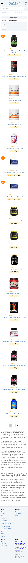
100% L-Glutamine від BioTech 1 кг (14, 269)
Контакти (17, 515)
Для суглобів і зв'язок (6, 528)
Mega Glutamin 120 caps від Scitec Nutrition (14, 172)
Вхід (2, 541)
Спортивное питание (7, 12)
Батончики (3, 530)
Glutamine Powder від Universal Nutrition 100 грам (14, 317)
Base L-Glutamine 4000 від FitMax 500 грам (14, 413)
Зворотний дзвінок (5, 547)
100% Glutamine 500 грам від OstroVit (14, 100)
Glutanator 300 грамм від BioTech (14, 245)
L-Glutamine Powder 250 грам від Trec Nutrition (14, 341)
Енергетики (4, 535)
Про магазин (18, 517)
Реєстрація (3, 543)
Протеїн (3, 511)
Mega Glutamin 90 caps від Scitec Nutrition (14, 196)
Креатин (3, 515)
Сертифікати (18, 513)
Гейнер (3, 513)
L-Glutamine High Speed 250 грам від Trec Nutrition (14, 389)
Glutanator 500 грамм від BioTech (14, 221)
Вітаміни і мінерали (5, 526)
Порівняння (4, 545)
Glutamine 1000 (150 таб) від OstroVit (14, 148)
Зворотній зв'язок (19, 557)
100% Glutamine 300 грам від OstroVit (14, 124)
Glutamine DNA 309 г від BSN (14, 293)
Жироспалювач (5, 518)
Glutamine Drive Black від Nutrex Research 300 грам (14, 76)
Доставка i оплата (19, 511)
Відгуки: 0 (17, 48)
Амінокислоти (18, 12)
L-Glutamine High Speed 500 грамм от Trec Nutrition (14, 365)
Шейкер (3, 536)
